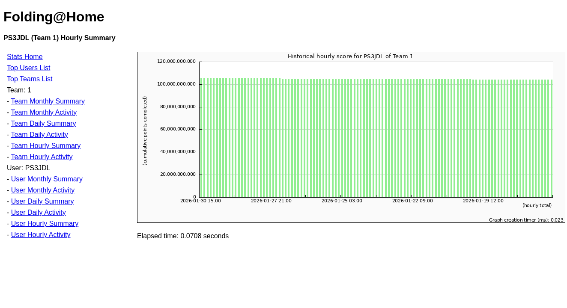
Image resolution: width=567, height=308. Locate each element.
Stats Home (25, 56)
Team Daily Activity (39, 134)
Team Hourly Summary (46, 145)
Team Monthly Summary (48, 101)
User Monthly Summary (47, 179)
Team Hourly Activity (41, 156)
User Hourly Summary (44, 223)
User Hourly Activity (41, 234)
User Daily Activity (38, 212)
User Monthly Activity (43, 190)
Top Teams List (29, 79)
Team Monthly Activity (44, 112)
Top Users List (28, 67)
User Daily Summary (42, 201)
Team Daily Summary (43, 123)
